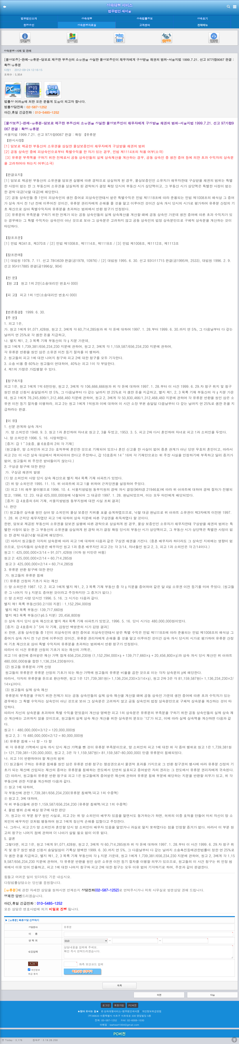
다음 (212, 994)
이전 (159, 994)
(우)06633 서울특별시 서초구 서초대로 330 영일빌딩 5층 (119, 1015)
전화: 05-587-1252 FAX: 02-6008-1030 (119, 1020)
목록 (119, 985)
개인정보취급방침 (152, 1011)
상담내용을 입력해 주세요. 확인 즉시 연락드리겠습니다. (148, 951)
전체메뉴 (202, 25)
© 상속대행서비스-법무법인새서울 (120, 1011)
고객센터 (144, 25)
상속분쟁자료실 (86, 25)
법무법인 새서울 (119, 11)
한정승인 (29, 25)
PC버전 (132, 1005)
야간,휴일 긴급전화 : (31, 112)
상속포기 (202, 18)
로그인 (106, 1005)
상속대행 (86, 18)
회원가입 (119, 1005)
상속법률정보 (144, 18)
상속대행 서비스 (120, 5)
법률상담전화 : (25, 107)
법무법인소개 (29, 18)
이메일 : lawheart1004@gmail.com (119, 1024)
